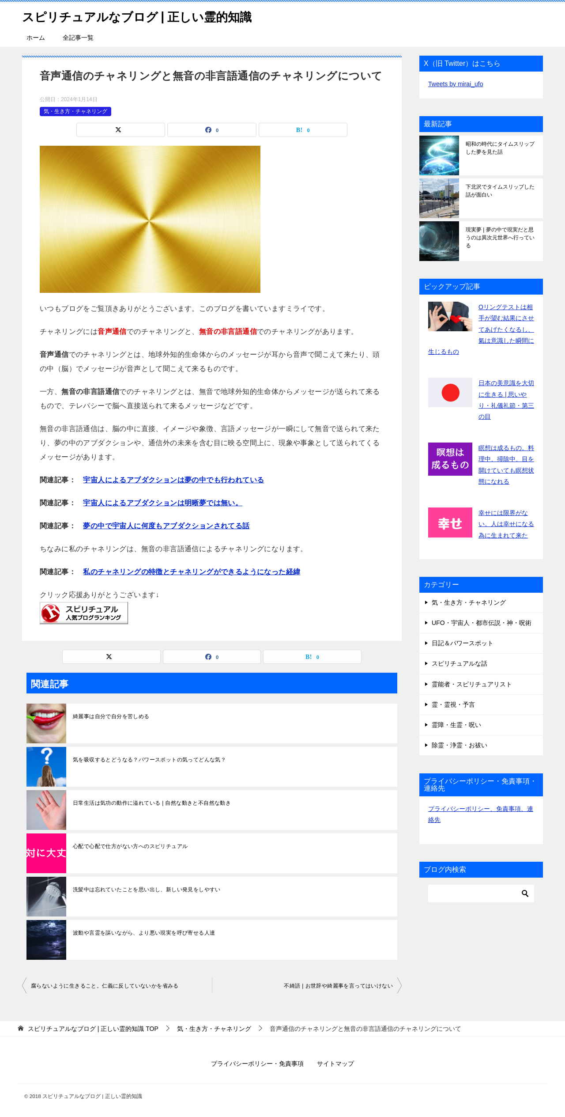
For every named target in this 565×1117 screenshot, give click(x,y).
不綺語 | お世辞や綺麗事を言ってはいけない (338, 986)
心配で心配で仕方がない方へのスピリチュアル (130, 846)
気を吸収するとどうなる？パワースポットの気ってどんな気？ (149, 760)
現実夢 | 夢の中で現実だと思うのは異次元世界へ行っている (500, 238)
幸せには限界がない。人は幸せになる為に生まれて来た (506, 523)
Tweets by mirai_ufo (455, 83)
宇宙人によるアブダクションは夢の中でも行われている (173, 480)
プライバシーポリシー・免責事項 (257, 1063)
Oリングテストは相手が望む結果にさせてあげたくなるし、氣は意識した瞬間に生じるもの (481, 329)
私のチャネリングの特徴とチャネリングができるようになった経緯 (191, 572)
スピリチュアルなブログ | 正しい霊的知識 (149, 15)
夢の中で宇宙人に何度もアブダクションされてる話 (166, 526)
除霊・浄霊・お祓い (459, 745)
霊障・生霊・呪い (456, 724)
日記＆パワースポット (462, 643)
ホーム (35, 37)
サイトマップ (335, 1063)
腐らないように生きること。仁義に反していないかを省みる (105, 986)
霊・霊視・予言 (453, 704)
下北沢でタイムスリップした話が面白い (500, 191)
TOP (93, 1028)
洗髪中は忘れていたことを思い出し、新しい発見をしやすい (147, 889)
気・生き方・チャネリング (75, 111)
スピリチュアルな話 (459, 663)
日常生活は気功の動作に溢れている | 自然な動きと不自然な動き (152, 803)
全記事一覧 (78, 37)
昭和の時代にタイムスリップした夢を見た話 (500, 148)
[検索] (481, 893)
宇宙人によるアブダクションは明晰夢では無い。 (162, 503)
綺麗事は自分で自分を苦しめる (111, 716)
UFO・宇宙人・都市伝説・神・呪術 (481, 622)
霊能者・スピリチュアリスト (472, 684)
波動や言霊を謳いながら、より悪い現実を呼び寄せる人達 (144, 933)
